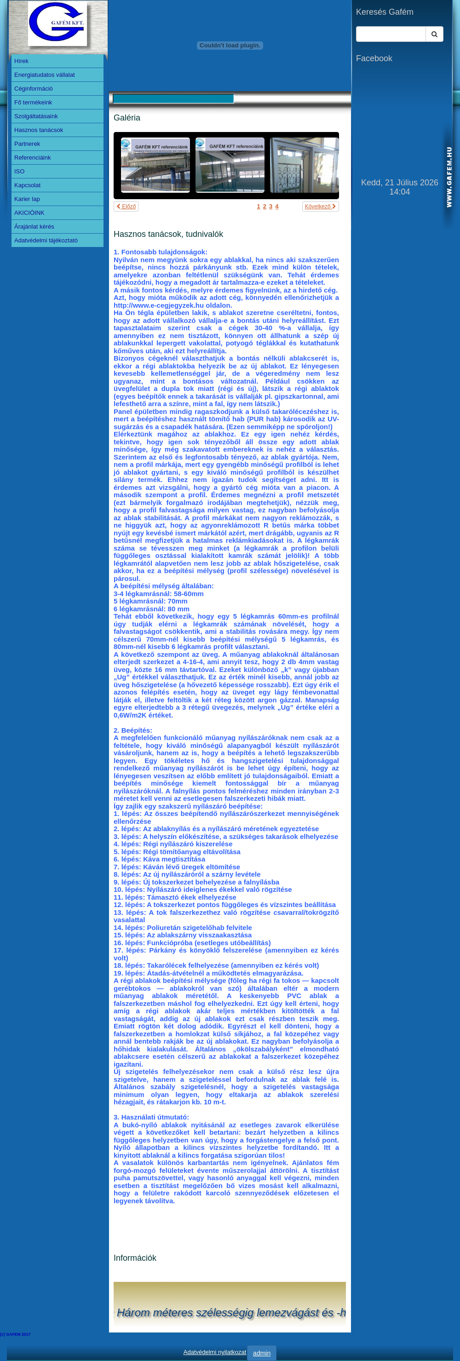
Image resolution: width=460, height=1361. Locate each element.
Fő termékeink (33, 102)
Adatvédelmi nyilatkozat (215, 1352)
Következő (320, 206)
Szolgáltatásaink (36, 116)
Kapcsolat (27, 185)
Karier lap (27, 198)
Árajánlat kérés (34, 226)
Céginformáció (33, 88)
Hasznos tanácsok (38, 129)
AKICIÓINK (29, 212)
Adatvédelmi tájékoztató (46, 240)
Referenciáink (32, 157)
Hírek (21, 60)
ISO (19, 171)
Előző (126, 206)
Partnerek (27, 143)
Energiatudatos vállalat (44, 74)
